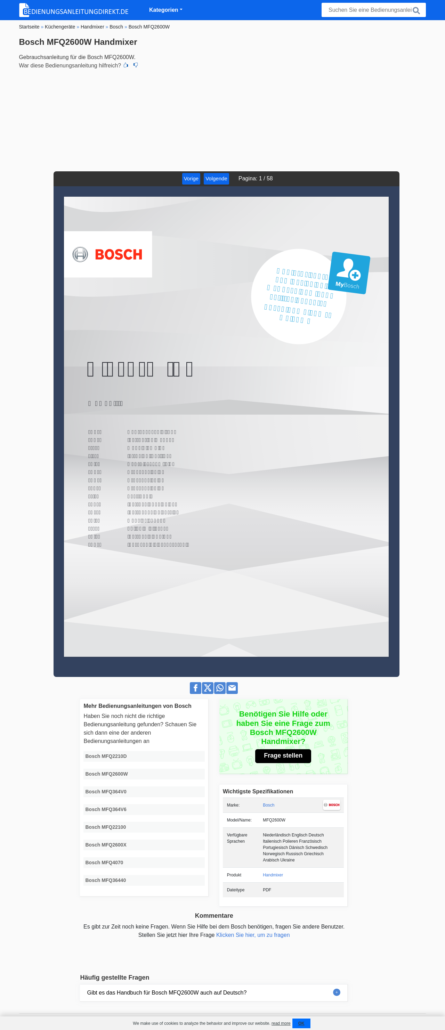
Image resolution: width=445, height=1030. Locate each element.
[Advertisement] (222, 119)
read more (281, 1023)
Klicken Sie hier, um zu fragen (253, 935)
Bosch (268, 805)
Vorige (191, 178)
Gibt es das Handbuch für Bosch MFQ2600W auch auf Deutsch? (166, 993)
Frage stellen (283, 755)
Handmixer (273, 875)
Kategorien (163, 10)
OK (301, 1023)
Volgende (216, 178)
